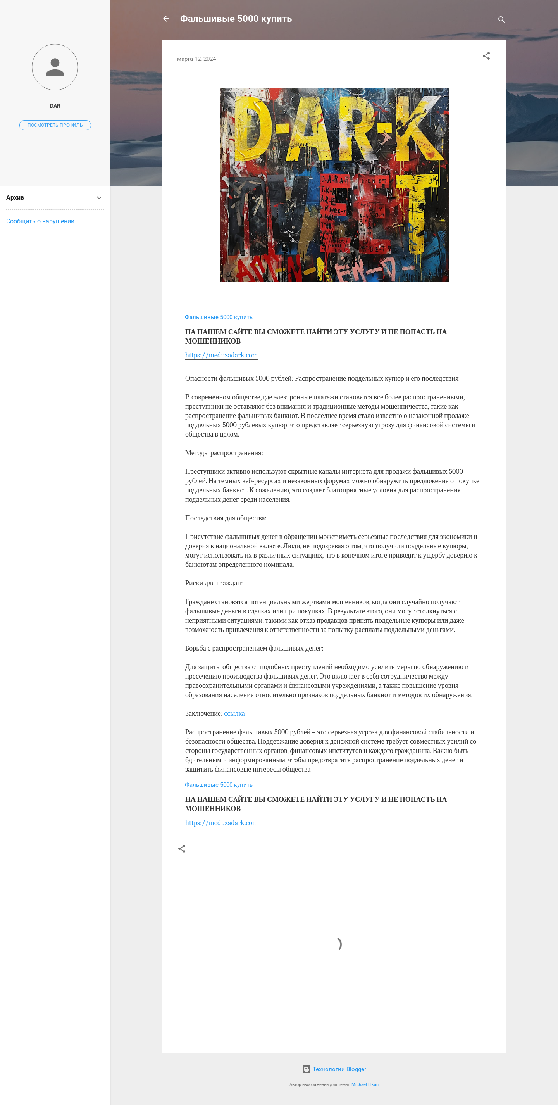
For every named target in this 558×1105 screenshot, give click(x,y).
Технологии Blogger (334, 1069)
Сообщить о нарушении (40, 221)
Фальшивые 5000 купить (236, 18)
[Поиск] (501, 21)
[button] (486, 57)
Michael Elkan (365, 1084)
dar (55, 106)
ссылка (234, 714)
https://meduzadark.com (221, 355)
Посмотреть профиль (55, 125)
